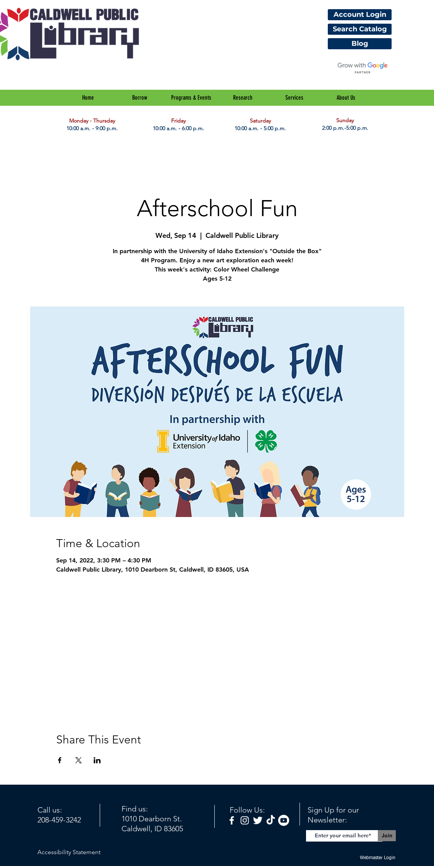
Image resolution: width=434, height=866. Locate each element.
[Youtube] (283, 820)
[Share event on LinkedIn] (97, 760)
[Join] (387, 835)
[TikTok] (270, 820)
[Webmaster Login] (377, 858)
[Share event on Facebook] (59, 760)
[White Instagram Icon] (244, 820)
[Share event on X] (78, 760)
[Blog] (360, 43)
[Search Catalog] (360, 29)
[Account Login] (360, 14)
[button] (139, 98)
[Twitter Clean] (257, 820)
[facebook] (231, 820)
